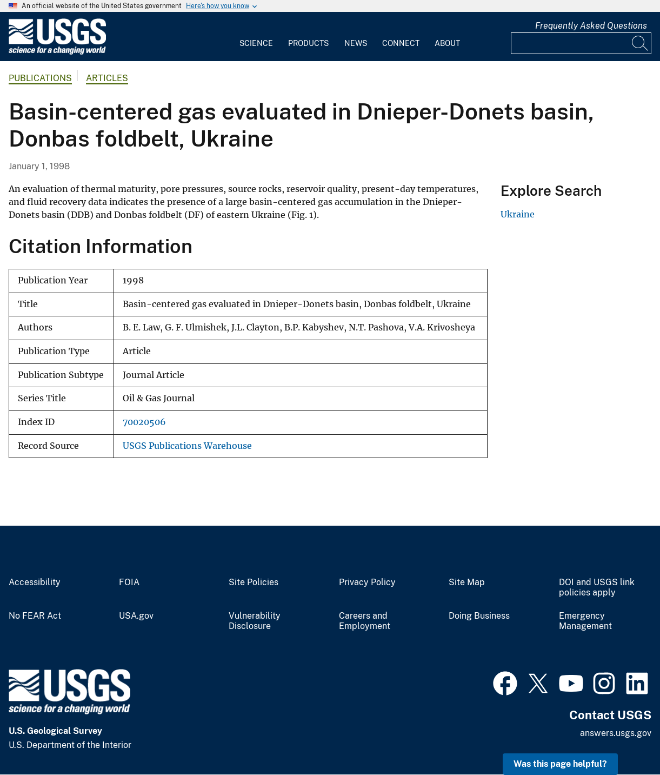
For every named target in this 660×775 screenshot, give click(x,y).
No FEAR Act (35, 616)
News (355, 43)
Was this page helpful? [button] (560, 764)
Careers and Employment (364, 621)
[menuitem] (256, 36)
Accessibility (35, 582)
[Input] (581, 43)
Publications (40, 78)
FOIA (129, 582)
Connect (400, 43)
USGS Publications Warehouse (187, 446)
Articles (107, 78)
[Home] (57, 52)
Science (256, 43)
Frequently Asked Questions (591, 26)
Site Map (467, 582)
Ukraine (518, 214)
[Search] (640, 43)
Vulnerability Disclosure (255, 621)
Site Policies (253, 582)
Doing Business (479, 616)
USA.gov (136, 616)
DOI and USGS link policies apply (597, 588)
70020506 (144, 422)
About (447, 43)
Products (308, 43)
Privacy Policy (367, 582)
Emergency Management (585, 621)
